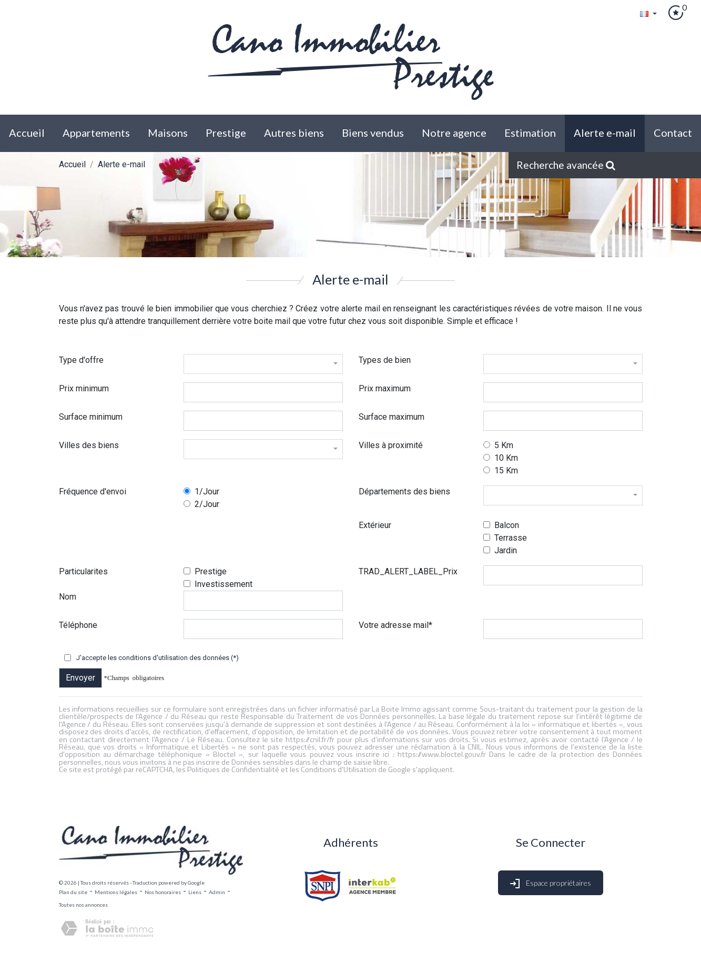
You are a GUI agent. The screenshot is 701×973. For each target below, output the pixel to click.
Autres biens (294, 132)
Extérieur (375, 525)
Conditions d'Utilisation (339, 769)
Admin (217, 892)
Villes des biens (89, 445)
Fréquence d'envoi (92, 491)
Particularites (83, 571)
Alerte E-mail (605, 132)
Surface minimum (91, 417)
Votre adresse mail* (395, 625)
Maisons (168, 132)
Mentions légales (116, 892)
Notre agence (454, 132)
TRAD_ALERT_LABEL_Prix (408, 571)
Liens (194, 892)
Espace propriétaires (550, 884)
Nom (67, 597)
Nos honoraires (163, 892)
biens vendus (373, 132)
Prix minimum (84, 388)
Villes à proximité (391, 445)
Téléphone (78, 625)
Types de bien (385, 360)
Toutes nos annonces (83, 904)
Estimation (530, 132)
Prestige (226, 132)
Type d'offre (81, 360)
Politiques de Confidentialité (233, 769)
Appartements (96, 132)
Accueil (27, 132)
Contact (673, 132)
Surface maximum (391, 417)
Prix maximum (385, 388)
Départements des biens (404, 491)
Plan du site (73, 892)
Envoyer (80, 678)
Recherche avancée (565, 165)
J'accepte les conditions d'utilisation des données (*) (157, 658)
